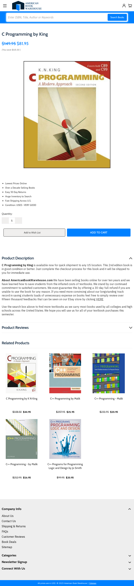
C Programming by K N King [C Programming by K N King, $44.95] (21, 398)
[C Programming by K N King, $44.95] (22, 373)
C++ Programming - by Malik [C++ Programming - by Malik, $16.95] (21, 464)
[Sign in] (124, 5)
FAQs (5, 531)
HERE (99, 299)
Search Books (117, 17)
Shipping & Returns (14, 526)
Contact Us (9, 521)
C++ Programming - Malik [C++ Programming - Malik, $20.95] (108, 398)
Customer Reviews (13, 536)
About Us (8, 516)
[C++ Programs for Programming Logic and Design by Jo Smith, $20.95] (65, 439)
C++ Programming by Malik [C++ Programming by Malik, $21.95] (65, 398)
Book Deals (9, 542)
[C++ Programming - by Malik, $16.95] (22, 439)
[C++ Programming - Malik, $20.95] (109, 373)
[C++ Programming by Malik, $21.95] (65, 373)
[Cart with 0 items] (130, 5)
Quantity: (7, 213)
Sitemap (7, 547)
